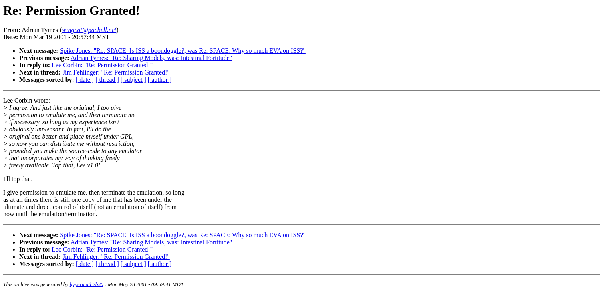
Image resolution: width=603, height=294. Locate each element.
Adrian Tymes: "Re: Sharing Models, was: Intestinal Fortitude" (151, 57)
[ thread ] (107, 79)
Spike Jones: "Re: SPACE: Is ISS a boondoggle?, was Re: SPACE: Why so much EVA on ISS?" (183, 50)
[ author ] (160, 79)
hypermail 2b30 (86, 284)
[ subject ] (133, 79)
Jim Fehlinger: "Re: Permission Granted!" (116, 72)
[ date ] (85, 79)
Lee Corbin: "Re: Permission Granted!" (102, 65)
